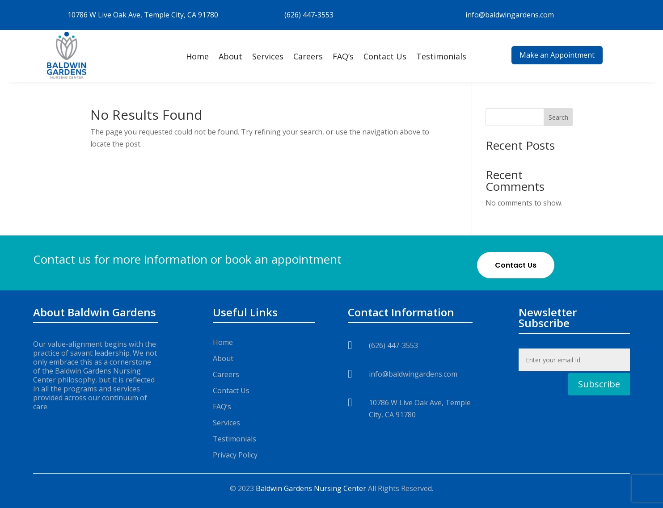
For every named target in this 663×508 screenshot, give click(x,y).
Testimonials (441, 56)
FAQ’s (343, 56)
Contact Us (384, 56)
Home (197, 56)
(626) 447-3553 (309, 15)
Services (267, 56)
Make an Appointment (557, 55)
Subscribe (599, 384)
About (230, 56)
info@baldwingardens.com (509, 15)
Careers (308, 56)
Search (558, 117)
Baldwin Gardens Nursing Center (311, 488)
